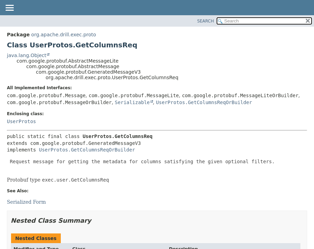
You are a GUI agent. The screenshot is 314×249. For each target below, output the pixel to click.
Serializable (132, 102)
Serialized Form (26, 202)
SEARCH (205, 21)
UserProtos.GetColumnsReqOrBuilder (204, 102)
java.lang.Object (26, 55)
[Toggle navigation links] (9, 8)
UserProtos (21, 121)
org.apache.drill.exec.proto (63, 34)
